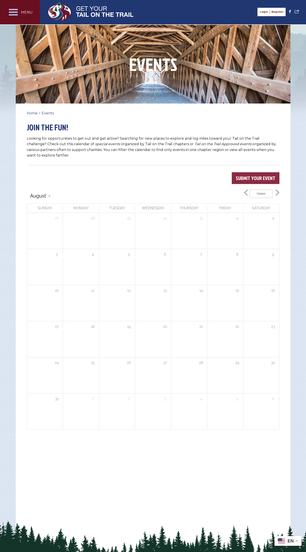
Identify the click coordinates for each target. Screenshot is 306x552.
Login (264, 11)
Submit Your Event (255, 178)
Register (277, 11)
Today (258, 193)
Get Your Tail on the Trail (91, 11)
